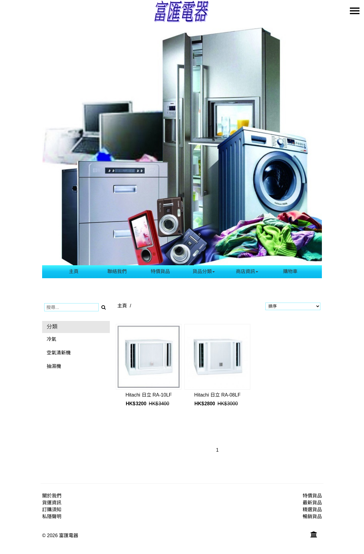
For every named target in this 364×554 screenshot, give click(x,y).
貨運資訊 (51, 502)
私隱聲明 (51, 516)
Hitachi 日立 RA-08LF (217, 394)
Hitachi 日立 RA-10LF (148, 394)
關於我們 (51, 495)
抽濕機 (54, 366)
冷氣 (51, 339)
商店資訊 (247, 271)
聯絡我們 (117, 271)
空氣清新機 (59, 352)
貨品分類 (204, 271)
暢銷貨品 (312, 516)
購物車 (290, 271)
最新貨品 (312, 502)
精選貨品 (312, 509)
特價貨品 (160, 271)
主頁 (74, 271)
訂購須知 (51, 509)
